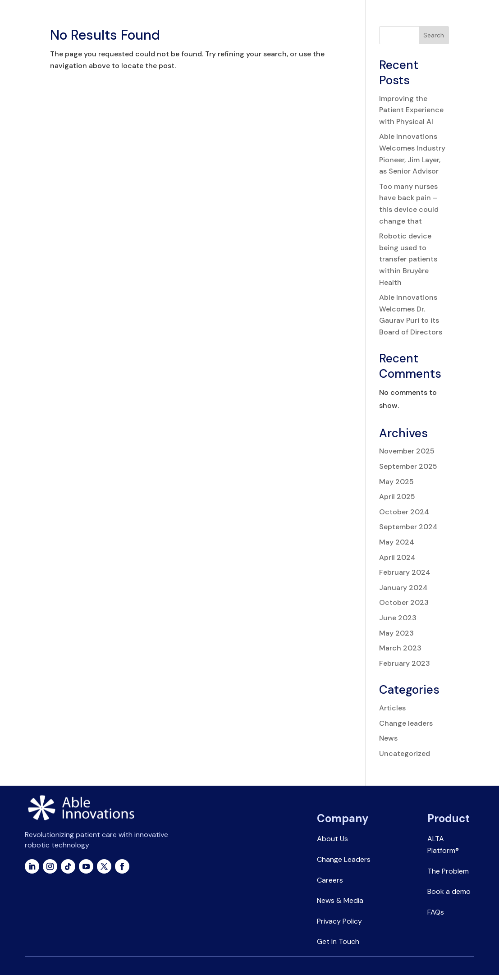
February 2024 (404, 572)
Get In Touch (338, 941)
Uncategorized (404, 753)
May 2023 (396, 633)
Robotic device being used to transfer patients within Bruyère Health (408, 259)
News (388, 738)
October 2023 (404, 602)
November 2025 (407, 451)
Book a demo (449, 891)
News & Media (340, 900)
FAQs (435, 912)
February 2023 (404, 663)
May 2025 (396, 481)
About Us (332, 838)
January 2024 (403, 587)
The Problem (448, 871)
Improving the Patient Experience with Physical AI (411, 110)
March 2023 (400, 648)
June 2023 (398, 618)
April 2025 (397, 496)
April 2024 (397, 557)
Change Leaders (344, 859)
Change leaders (406, 723)
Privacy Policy (339, 921)
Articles (392, 708)
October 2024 (404, 512)
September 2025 (408, 466)
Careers (330, 880)
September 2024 (408, 526)
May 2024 (396, 542)
